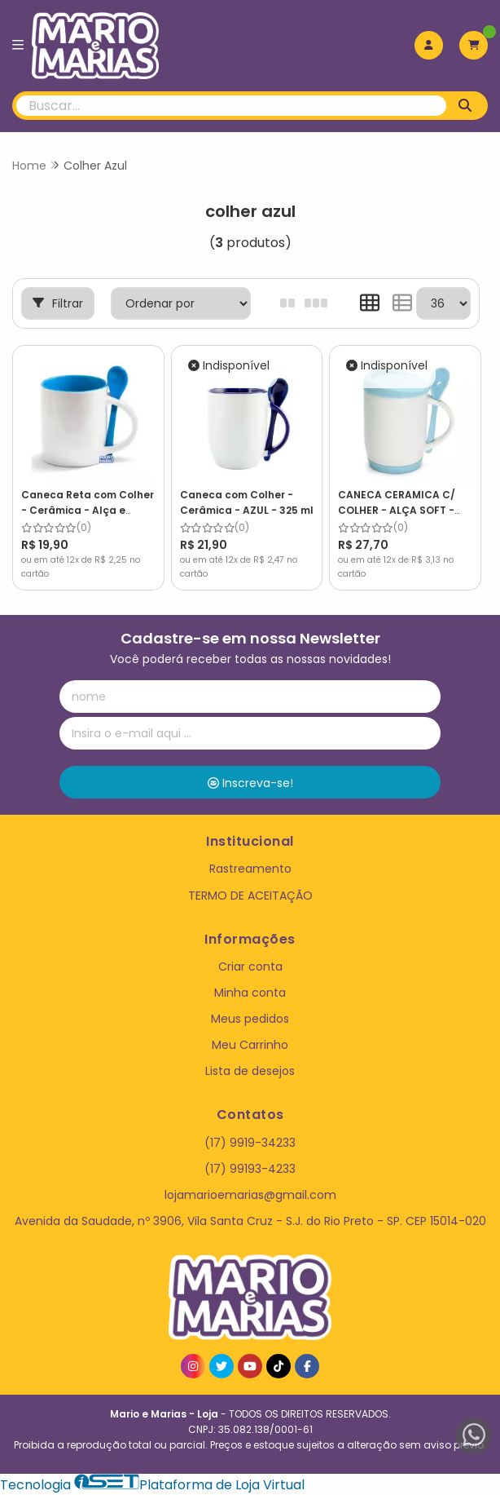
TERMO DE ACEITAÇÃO (250, 895)
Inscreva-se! (250, 783)
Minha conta (250, 992)
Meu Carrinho (250, 1045)
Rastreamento (250, 868)
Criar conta (250, 966)
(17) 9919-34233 (250, 1143)
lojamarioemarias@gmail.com (250, 1195)
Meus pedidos (250, 1019)
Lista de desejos (250, 1071)
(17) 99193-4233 (250, 1169)
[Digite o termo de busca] (231, 105)
